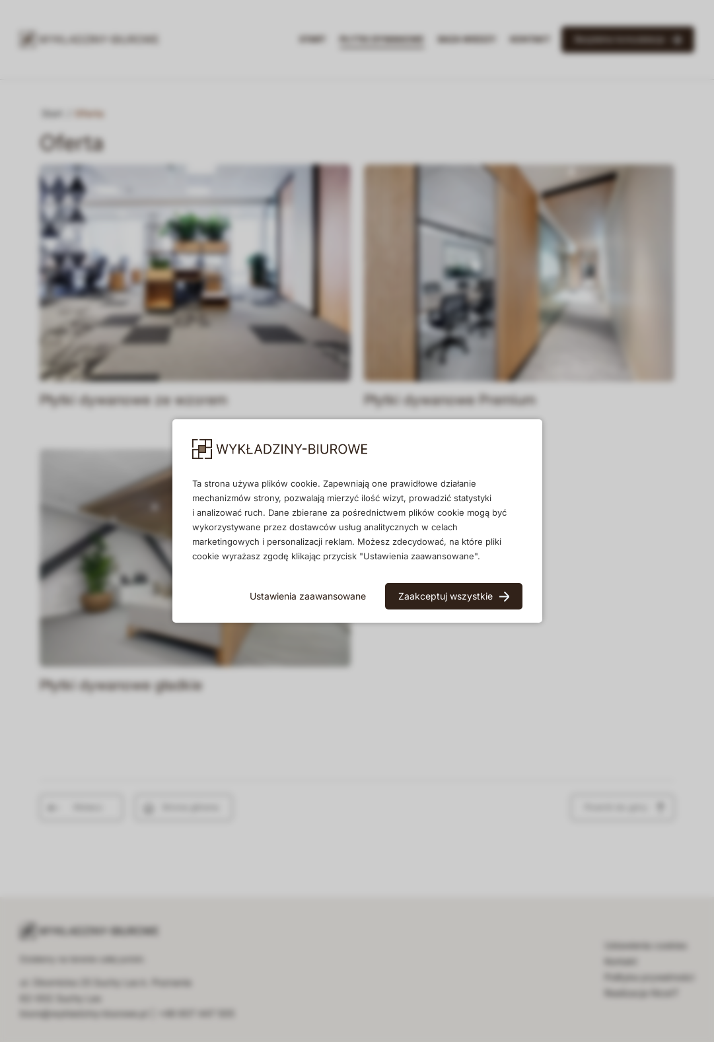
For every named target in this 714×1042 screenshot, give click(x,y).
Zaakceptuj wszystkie (445, 596)
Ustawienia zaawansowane (308, 596)
